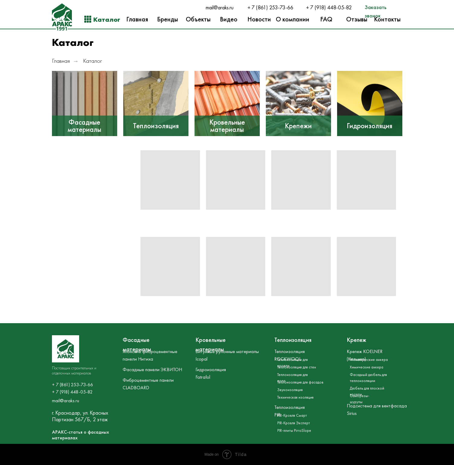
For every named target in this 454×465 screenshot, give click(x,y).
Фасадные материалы (84, 126)
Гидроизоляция (369, 126)
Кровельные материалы (227, 126)
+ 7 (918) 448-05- (326, 7)
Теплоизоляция (156, 126)
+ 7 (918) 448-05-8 (71, 392)
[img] (84, 103)
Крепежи (298, 126)
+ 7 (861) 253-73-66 (270, 7)
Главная (61, 60)
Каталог (92, 60)
